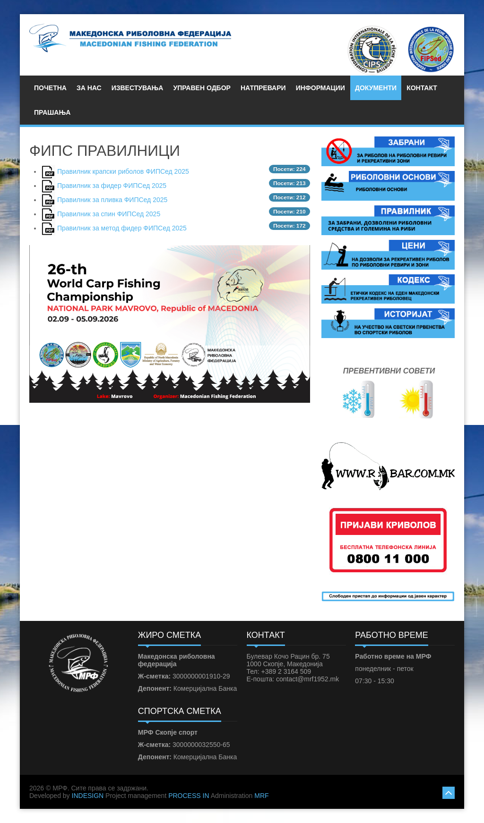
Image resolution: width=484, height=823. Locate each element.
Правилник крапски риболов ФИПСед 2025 (123, 171)
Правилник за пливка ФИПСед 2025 (112, 200)
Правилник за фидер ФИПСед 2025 (111, 185)
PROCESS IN (188, 795)
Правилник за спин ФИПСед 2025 (108, 214)
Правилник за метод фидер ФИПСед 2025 (122, 228)
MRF (261, 795)
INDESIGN (88, 795)
